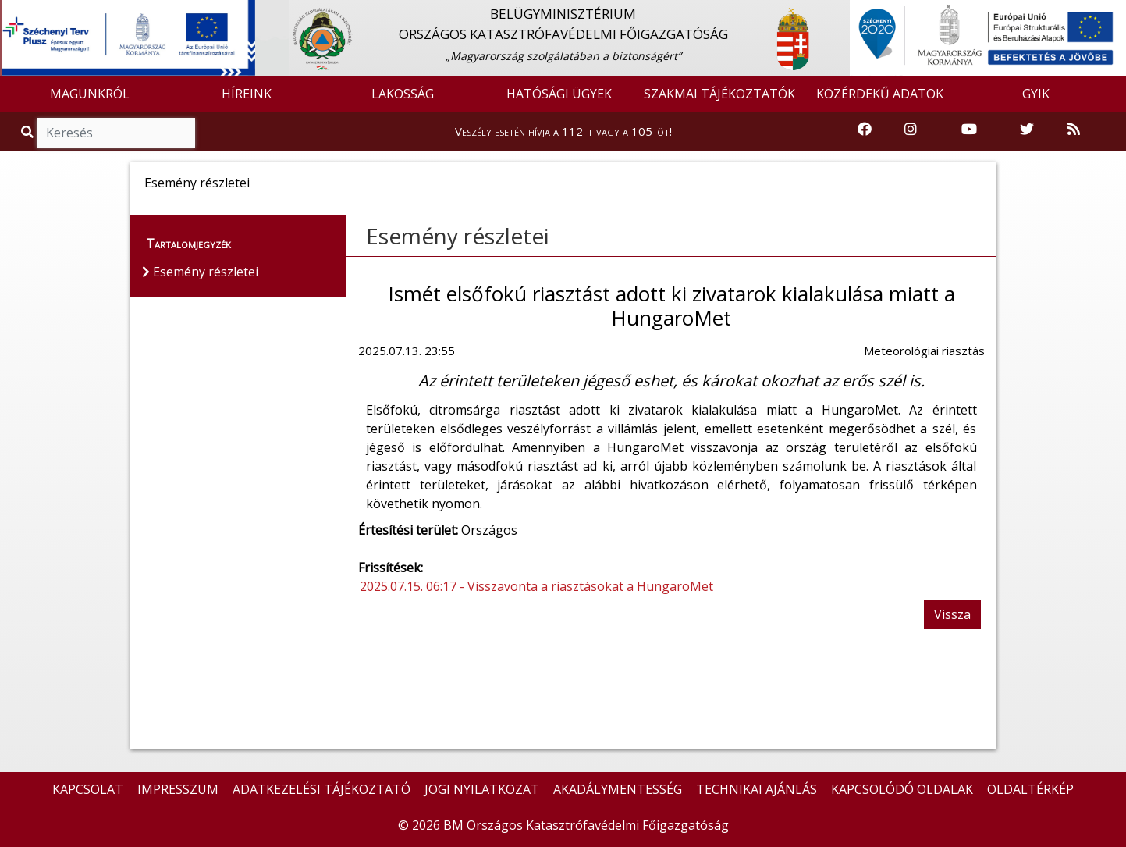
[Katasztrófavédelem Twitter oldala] (1026, 130)
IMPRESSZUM (177, 789)
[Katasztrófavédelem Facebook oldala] (864, 130)
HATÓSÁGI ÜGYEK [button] (559, 93)
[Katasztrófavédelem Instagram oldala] (910, 130)
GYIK (1036, 93)
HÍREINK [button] (247, 93)
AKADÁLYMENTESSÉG (617, 789)
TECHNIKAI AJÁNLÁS (756, 789)
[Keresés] (116, 133)
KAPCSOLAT (87, 789)
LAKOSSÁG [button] (402, 93)
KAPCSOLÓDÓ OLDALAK (902, 789)
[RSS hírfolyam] (1074, 130)
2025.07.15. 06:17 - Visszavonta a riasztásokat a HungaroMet (536, 586)
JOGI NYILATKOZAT (481, 789)
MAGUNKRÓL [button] (90, 93)
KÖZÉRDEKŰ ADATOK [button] (879, 93)
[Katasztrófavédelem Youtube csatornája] (969, 130)
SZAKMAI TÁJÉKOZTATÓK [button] (719, 93)
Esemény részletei (457, 236)
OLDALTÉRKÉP (1030, 789)
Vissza (952, 614)
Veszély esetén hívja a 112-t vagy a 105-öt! (563, 131)
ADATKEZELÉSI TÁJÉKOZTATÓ (321, 789)
